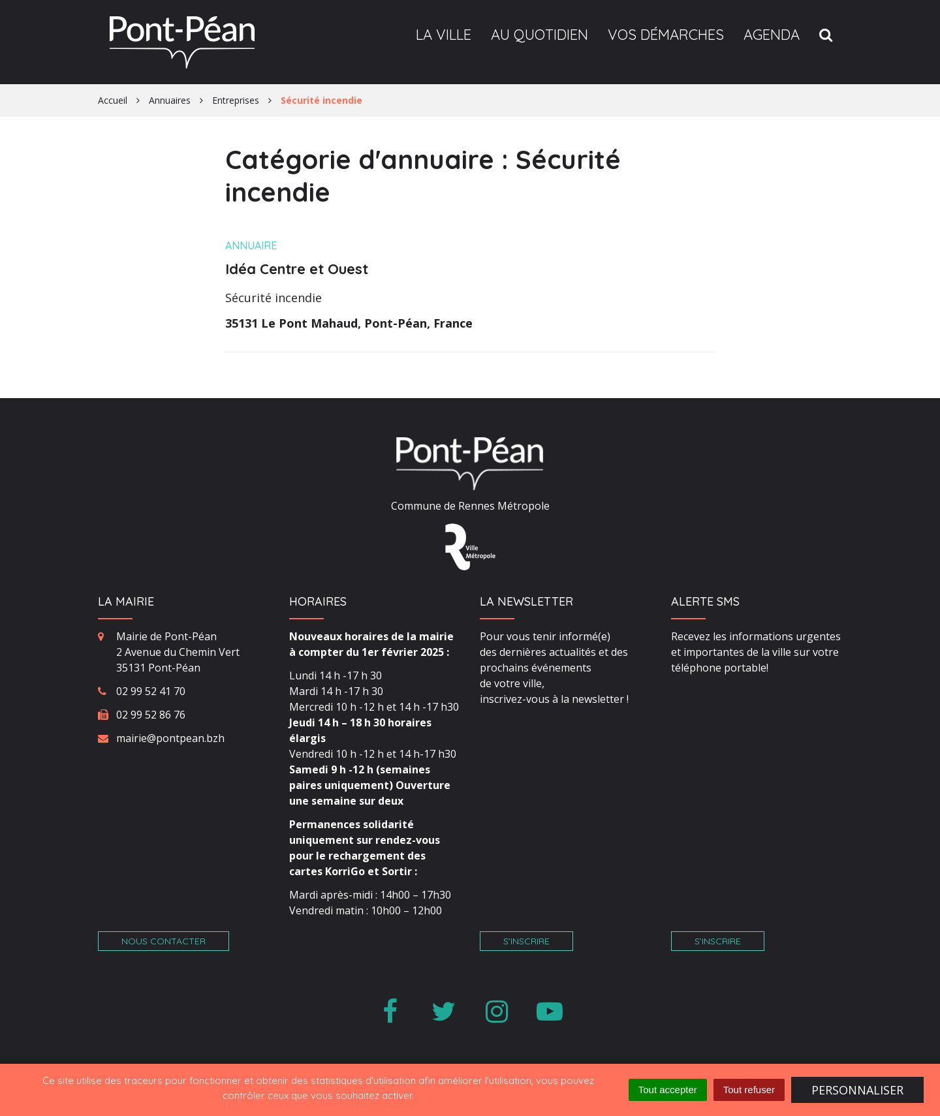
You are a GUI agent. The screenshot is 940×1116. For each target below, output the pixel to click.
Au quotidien (539, 34)
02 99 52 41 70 (150, 691)
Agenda (772, 34)
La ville (443, 34)
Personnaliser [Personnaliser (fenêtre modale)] (857, 1090)
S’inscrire (526, 941)
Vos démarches (666, 34)
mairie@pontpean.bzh (170, 738)
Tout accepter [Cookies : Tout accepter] (667, 1089)
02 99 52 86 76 (150, 714)
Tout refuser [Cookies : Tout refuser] (749, 1089)
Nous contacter (163, 941)
